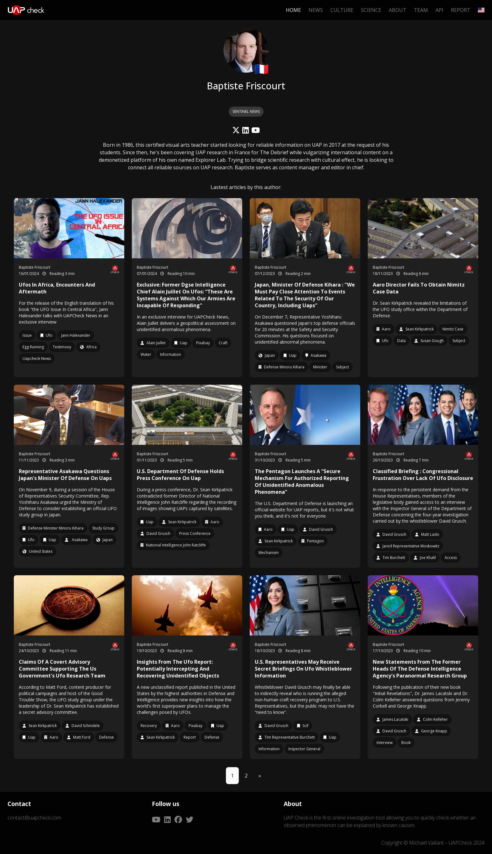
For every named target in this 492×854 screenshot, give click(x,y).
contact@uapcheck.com (34, 817)
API (439, 10)
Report (460, 10)
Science (371, 10)
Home (293, 10)
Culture (341, 10)
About (397, 10)
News (315, 10)
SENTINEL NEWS (246, 111)
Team (421, 10)
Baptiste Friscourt (34, 267)
